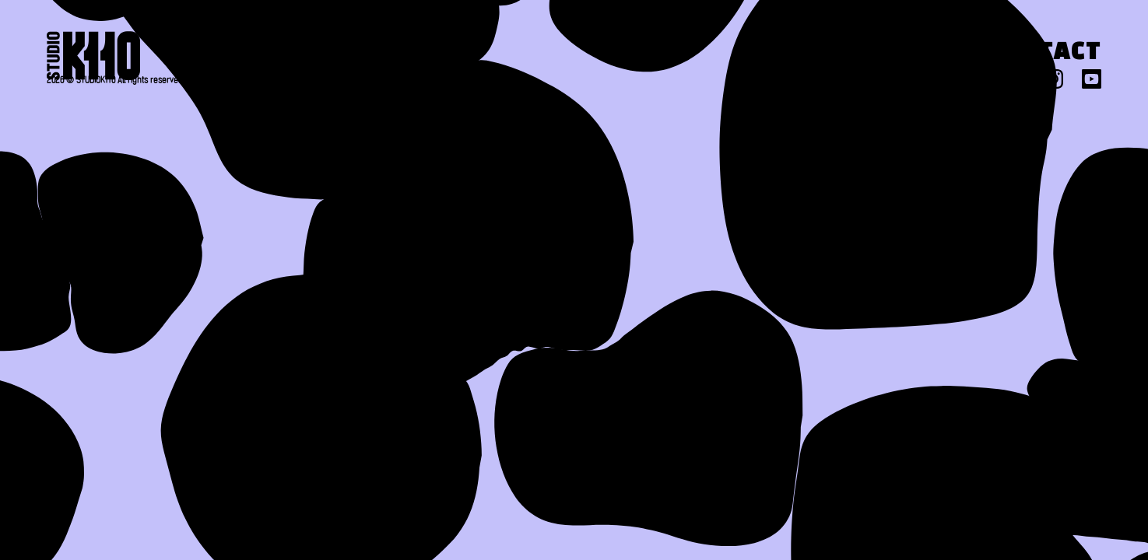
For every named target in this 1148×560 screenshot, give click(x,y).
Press (899, 53)
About (649, 53)
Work (775, 53)
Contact (1044, 53)
